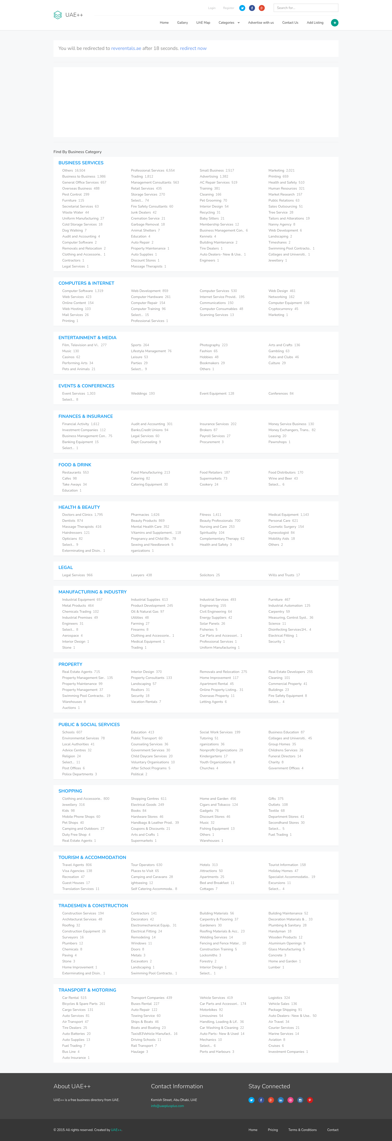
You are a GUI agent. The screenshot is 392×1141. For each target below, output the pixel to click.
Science (277, 623)
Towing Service (145, 1015)
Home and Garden (218, 798)
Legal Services (75, 266)
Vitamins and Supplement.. (156, 532)
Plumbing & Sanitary (287, 925)
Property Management (82, 689)
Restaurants (75, 472)
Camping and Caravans (152, 876)
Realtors (140, 689)
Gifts (276, 798)
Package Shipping (285, 1009)
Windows (141, 943)
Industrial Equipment (82, 599)
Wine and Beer (283, 478)
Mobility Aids (281, 538)
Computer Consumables (221, 308)
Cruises (276, 1045)
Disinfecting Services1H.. (289, 629)
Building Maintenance (219, 242)
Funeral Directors (284, 756)
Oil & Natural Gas (147, 611)
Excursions (279, 882)
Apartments (212, 876)
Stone (68, 647)
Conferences (281, 393)
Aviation (276, 1039)
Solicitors (210, 575)
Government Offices (286, 768)
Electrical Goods (147, 804)
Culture (277, 363)
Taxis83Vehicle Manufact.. (154, 1033)
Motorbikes (211, 1009)
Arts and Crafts (284, 345)
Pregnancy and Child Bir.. (153, 538)
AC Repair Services (218, 182)
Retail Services (146, 188)
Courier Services (284, 1027)
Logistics (279, 997)
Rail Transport (144, 1045)
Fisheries (209, 629)
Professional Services (153, 170)
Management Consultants (155, 182)
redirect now (193, 48)
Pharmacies (145, 514)
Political (139, 774)
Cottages (209, 888)
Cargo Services (77, 1009)
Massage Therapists (148, 266)
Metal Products (78, 605)
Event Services (79, 393)
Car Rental (74, 997)
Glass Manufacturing (286, 949)
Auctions (71, 707)
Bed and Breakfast (217, 882)
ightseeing (142, 882)
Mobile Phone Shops (81, 816)
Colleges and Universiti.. (289, 254)
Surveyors (73, 937)
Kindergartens (214, 756)
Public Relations (284, 200)
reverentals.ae (126, 48)
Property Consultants (151, 677)
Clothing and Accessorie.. (84, 254)
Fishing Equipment (217, 828)
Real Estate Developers (290, 671)
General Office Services (84, 182)
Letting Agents (213, 701)
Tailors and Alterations (289, 218)
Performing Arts (77, 363)
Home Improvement (219, 677)
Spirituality (212, 532)
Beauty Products (147, 520)
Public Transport (146, 738)
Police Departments (79, 774)
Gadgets (209, 810)
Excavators (141, 961)
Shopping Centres (149, 798)
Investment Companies (84, 430)
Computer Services (218, 290)
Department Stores (286, 816)
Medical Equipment (288, 514)
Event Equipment (217, 393)
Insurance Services (218, 424)
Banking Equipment (80, 442)
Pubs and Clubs (283, 357)
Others (73, 170)
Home (164, 22)
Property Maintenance (150, 248)
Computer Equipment (289, 302)
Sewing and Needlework (152, 544)
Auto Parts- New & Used (222, 1033)
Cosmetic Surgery (286, 526)
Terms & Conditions (302, 1130)
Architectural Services (82, 919)
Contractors (73, 260)
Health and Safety (286, 182)
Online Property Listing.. (221, 689)
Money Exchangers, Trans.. (292, 430)
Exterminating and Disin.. (83, 550)
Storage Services (148, 194)
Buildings (278, 689)
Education (140, 236)
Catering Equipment (149, 484)
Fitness (210, 514)
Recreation (73, 876)
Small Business (217, 170)
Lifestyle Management (151, 351)
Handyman (280, 931)
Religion (71, 756)
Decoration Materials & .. (290, 919)
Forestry (208, 961)
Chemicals (72, 949)
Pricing (273, 1130)
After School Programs (150, 768)
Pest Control (75, 194)
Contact (332, 1130)
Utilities (140, 617)
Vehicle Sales (282, 1003)
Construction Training (218, 949)
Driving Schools (146, 1039)
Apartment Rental (217, 683)
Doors (137, 949)
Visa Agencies (77, 870)
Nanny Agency (281, 224)
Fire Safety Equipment (287, 695)
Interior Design (214, 206)
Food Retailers (215, 472)
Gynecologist (281, 532)
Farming (140, 623)
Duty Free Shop (76, 834)
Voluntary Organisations (153, 762)
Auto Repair (142, 242)
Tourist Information (287, 864)
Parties (139, 363)
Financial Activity (80, 424)
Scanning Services (217, 314)
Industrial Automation (289, 605)
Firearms (139, 629)
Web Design (282, 290)
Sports (140, 345)
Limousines (211, 1015)
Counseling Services (149, 744)
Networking (281, 296)
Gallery (182, 22)
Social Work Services (220, 732)
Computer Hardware (151, 296)
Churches (209, 768)
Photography (214, 345)
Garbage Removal (148, 224)
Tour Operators (146, 864)
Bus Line (71, 1051)
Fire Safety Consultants (152, 206)
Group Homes (282, 744)
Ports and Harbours (217, 1051)
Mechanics (211, 1039)
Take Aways (74, 484)
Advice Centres (77, 750)
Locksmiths (210, 955)
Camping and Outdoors (83, 828)
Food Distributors (285, 472)
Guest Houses (76, 882)
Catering (140, 478)
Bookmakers (212, 363)
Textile (276, 810)
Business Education (286, 732)
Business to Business (84, 176)
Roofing (71, 925)
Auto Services (76, 1015)
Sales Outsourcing (285, 206)
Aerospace (72, 635)
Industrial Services (218, 599)
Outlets (278, 804)
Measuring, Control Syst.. (290, 617)
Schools (72, 732)
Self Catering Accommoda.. (154, 888)
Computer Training (148, 308)
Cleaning (210, 194)
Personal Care (283, 520)
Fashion (209, 351)
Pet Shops (73, 822)
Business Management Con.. (224, 230)
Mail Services (75, 314)
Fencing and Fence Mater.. (223, 943)
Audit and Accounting (81, 236)
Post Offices (73, 768)
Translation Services (81, 888)
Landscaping (280, 236)
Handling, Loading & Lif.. (222, 1021)
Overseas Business (81, 188)
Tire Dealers (211, 248)
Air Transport (75, 1021)
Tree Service (280, 212)
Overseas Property (217, 695)
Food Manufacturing (150, 472)
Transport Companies (151, 997)
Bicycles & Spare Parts (83, 1003)
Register (228, 8)
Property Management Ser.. (87, 677)
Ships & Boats (145, 1021)
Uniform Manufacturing (83, 218)
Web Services (77, 296)
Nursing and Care (217, 526)
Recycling (210, 212)
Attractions (211, 870)
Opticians (72, 538)
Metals (138, 955)
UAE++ (116, 1130)
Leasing (277, 436)
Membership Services (219, 224)
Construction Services (83, 913)
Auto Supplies (144, 254)
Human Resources (286, 188)
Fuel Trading (280, 834)
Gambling (279, 351)
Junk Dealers (143, 212)
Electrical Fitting (283, 635)
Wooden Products (285, 937)
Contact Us (290, 22)
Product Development (152, 605)
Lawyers (141, 575)
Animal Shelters (145, 230)
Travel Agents (77, 864)
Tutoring (209, 738)
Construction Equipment (84, 931)
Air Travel (278, 1021)
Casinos (71, 357)
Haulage (139, 1051)
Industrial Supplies (149, 599)
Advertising (214, 176)
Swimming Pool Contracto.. (291, 248)
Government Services (150, 750)
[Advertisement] (196, 102)
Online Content (78, 302)
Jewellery (277, 260)
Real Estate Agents (81, 671)
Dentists (72, 520)
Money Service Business (291, 424)
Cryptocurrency (283, 308)
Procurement (212, 442)
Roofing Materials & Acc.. (222, 931)
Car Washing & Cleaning (222, 1027)
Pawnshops (279, 442)
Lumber (276, 967)
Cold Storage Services (82, 224)
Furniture (73, 200)
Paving (69, 955)
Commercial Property (287, 683)
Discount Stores (145, 260)
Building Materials (217, 913)
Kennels (208, 236)
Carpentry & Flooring (219, 919)
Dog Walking (74, 230)
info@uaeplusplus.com (167, 1106)
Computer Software (79, 242)
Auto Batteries (76, 1033)
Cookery (209, 484)
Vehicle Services (216, 997)
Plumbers (72, 943)
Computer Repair (148, 302)
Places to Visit (145, 870)
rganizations (142, 550)
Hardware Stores (147, 816)
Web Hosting (76, 308)
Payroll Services (215, 436)
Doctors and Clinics (82, 514)
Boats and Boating (148, 1027)
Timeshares (279, 242)
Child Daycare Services (151, 756)
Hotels (209, 864)
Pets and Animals (79, 369)
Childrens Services (285, 750)
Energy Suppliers (216, 617)
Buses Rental (145, 1003)
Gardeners (211, 925)
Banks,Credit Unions (149, 430)
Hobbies (209, 357)
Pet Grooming (213, 200)
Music (70, 351)
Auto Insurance (76, 1057)
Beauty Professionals (220, 520)
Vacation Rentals (146, 701)
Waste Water (75, 212)
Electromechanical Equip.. (153, 925)
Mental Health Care (150, 526)
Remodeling (143, 937)
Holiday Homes (283, 870)
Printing (278, 176)
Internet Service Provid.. (222, 296)
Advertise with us (261, 22)
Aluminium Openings (287, 943)
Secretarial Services (80, 206)
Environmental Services (83, 738)
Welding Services (216, 937)
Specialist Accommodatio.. (291, 876)
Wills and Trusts (284, 575)
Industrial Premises (80, 617)
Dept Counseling (146, 442)
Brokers (209, 430)
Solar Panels (212, 623)
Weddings (143, 393)
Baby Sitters (212, 218)
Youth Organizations (217, 762)
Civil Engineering (216, 611)
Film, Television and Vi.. (84, 345)
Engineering (213, 605)
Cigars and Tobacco (219, 804)
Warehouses (74, 701)
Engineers (209, 260)
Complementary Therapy (222, 538)
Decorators (142, 919)
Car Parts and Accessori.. (221, 635)
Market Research (285, 194)
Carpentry (279, 611)
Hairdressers (76, 532)
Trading (142, 176)
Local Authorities (78, 744)
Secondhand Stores (286, 822)
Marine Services (283, 1033)
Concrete (277, 955)
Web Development (285, 230)
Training (210, 188)
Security (276, 641)
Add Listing (315, 22)
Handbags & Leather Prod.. (155, 822)
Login (212, 8)
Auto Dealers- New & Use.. (223, 254)
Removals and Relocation (84, 248)
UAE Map (203, 22)
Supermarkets (213, 478)
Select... (140, 200)
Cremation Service (148, 218)
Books (138, 810)
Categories (229, 22)
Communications (217, 302)
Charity (276, 762)
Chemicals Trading (80, 611)
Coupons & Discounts (150, 828)
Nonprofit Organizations (221, 750)
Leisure (139, 357)
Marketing (281, 170)
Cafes (69, 478)
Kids (68, 810)
